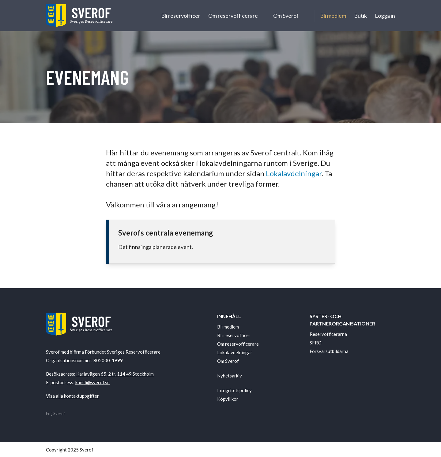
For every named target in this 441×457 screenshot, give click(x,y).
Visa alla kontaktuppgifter (72, 396)
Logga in (385, 15)
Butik (360, 15)
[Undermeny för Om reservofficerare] (263, 15)
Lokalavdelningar (294, 173)
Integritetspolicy (234, 390)
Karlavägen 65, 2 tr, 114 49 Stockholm (115, 374)
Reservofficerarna (328, 334)
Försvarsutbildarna (329, 351)
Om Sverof (286, 15)
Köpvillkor (227, 399)
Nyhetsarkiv (229, 375)
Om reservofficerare (233, 15)
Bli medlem (333, 15)
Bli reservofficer (180, 15)
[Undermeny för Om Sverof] (304, 15)
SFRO (316, 342)
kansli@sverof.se (92, 382)
